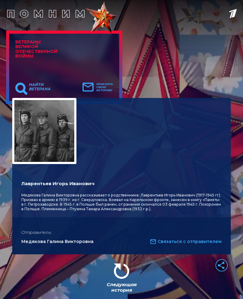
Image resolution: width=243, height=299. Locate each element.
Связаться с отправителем (190, 241)
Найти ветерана (40, 87)
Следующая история (122, 287)
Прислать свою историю (104, 87)
